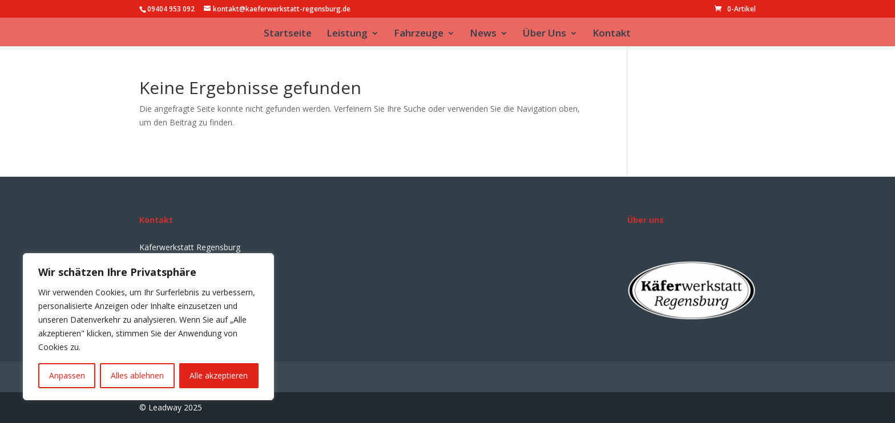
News (483, 34)
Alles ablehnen (137, 375)
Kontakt (611, 34)
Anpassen (67, 375)
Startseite (288, 34)
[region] (148, 326)
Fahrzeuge (419, 34)
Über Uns (544, 34)
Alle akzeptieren (219, 375)
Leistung (347, 34)
